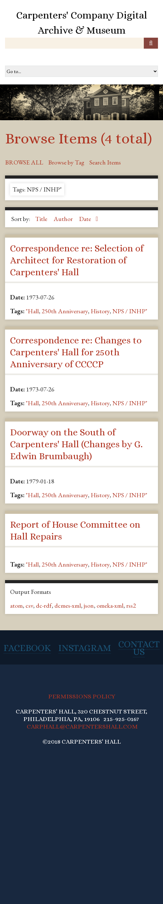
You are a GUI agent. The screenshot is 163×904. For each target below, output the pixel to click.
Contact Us (139, 648)
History (100, 311)
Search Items (105, 162)
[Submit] (151, 43)
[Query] (81, 43)
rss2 (131, 605)
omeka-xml (110, 605)
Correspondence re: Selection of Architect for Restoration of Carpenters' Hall (76, 260)
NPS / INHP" (129, 311)
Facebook (27, 648)
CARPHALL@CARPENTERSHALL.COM (82, 726)
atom (16, 605)
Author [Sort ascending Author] (63, 219)
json (89, 605)
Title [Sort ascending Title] (41, 219)
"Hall (32, 311)
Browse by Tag (66, 162)
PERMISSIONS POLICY (81, 696)
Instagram (84, 648)
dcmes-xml (67, 605)
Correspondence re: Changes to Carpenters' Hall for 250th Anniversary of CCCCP (76, 352)
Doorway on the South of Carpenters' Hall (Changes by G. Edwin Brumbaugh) (76, 444)
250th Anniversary (65, 311)
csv (29, 605)
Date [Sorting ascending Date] (85, 219)
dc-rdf (44, 605)
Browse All (24, 162)
